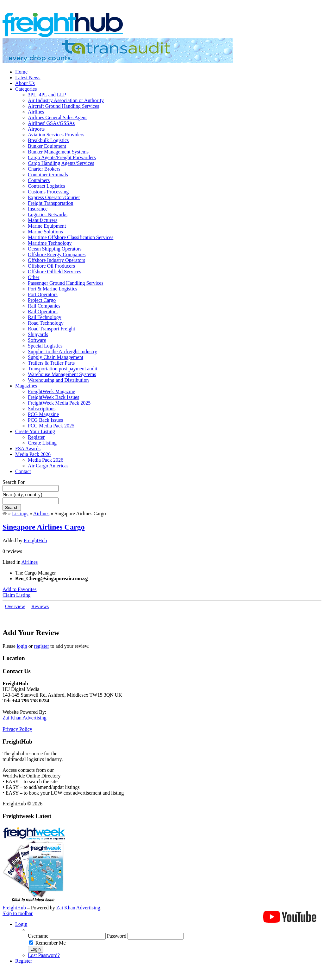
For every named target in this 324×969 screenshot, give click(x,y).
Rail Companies (44, 306)
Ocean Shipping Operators (55, 248)
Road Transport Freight (51, 328)
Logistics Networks (47, 214)
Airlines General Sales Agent (57, 117)
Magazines (26, 385)
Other (33, 277)
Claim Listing (16, 595)
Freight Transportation (50, 203)
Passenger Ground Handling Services (65, 283)
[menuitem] (174, 930)
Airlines (36, 111)
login (22, 646)
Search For (14, 482)
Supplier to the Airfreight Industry (62, 351)
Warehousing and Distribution (58, 380)
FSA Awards (27, 448)
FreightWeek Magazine (51, 391)
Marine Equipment (47, 226)
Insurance (37, 208)
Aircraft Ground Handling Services (63, 106)
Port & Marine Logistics (52, 288)
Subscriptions (41, 408)
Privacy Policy (17, 729)
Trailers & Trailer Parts (51, 363)
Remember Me (50, 943)
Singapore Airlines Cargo (44, 527)
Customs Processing (48, 191)
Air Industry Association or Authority (66, 100)
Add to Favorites (20, 589)
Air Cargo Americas (48, 465)
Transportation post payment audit (62, 368)
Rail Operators (43, 311)
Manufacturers (42, 220)
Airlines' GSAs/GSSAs (51, 123)
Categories (26, 89)
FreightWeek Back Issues (53, 397)
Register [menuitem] (23, 961)
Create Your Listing (35, 431)
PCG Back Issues (45, 420)
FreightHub (35, 540)
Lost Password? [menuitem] (44, 955)
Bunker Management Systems (58, 151)
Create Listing (42, 442)
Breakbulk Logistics (48, 140)
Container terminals (48, 174)
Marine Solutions (45, 231)
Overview (15, 606)
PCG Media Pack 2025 (51, 425)
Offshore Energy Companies (56, 254)
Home (21, 72)
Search (11, 507)
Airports (36, 129)
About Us (25, 83)
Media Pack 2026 (33, 454)
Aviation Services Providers (56, 134)
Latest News (27, 77)
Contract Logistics (46, 186)
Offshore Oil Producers (51, 266)
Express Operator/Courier (54, 197)
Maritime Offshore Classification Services (70, 237)
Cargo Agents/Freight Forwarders (62, 157)
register (41, 646)
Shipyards (38, 334)
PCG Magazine (43, 414)
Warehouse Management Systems (62, 374)
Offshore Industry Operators (56, 260)
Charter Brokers (44, 169)
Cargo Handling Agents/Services (61, 163)
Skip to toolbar (18, 913)
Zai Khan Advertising (25, 717)
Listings (20, 513)
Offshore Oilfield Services (54, 271)
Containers (39, 180)
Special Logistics (45, 345)
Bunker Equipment (47, 146)
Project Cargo (42, 300)
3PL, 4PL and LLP (47, 94)
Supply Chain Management (55, 357)
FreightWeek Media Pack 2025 (59, 403)
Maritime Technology (50, 243)
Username (38, 936)
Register (36, 437)
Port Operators (43, 294)
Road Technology (46, 323)
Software (37, 340)
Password (116, 936)
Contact (23, 471)
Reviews (40, 606)
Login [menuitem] (21, 924)
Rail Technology (44, 317)
